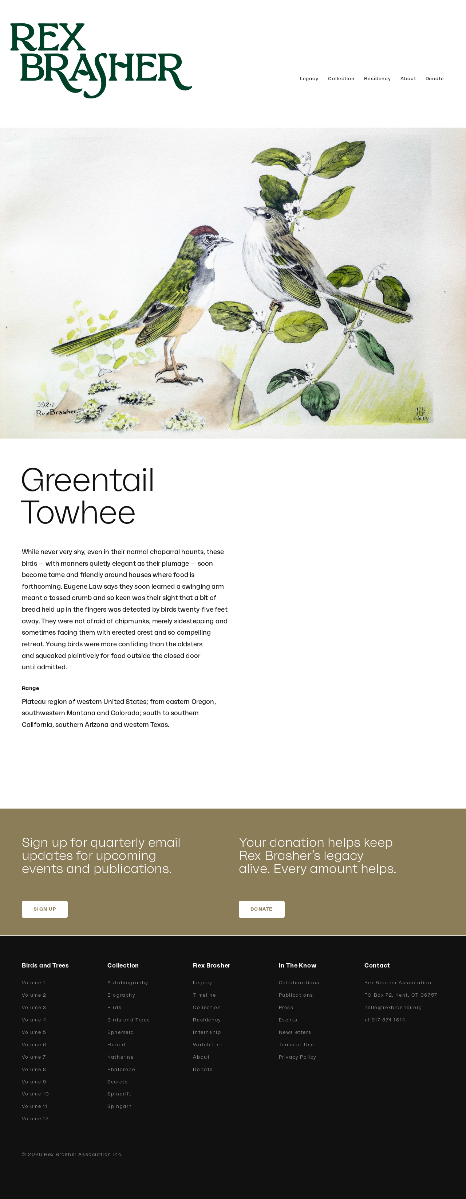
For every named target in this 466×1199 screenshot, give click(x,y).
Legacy (309, 79)
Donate (435, 79)
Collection (341, 79)
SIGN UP (44, 909)
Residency (377, 79)
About (408, 79)
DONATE (261, 909)
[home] (113, 60)
